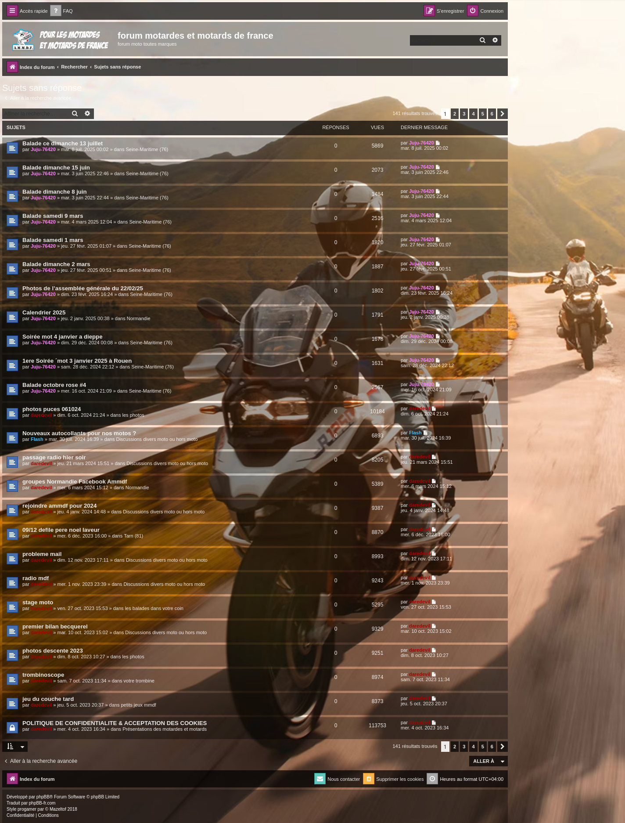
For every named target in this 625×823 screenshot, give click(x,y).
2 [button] (454, 113)
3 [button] (464, 113)
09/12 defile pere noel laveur (61, 530)
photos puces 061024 (51, 409)
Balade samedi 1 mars (52, 240)
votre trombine (139, 680)
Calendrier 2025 (43, 312)
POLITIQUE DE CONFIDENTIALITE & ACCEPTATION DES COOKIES (114, 723)
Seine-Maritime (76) (147, 149)
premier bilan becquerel (55, 626)
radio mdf (35, 578)
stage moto (37, 602)
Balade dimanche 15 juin (56, 167)
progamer (27, 809)
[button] (502, 113)
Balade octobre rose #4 (54, 385)
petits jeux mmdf (138, 704)
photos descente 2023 (52, 650)
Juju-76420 (43, 149)
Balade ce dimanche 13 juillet (62, 143)
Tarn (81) (133, 535)
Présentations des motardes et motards (164, 729)
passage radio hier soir (54, 457)
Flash (37, 439)
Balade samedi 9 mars (52, 216)
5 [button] (482, 113)
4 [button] (473, 113)
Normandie (139, 318)
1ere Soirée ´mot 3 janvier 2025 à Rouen (77, 360)
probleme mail (41, 554)
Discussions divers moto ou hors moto (157, 439)
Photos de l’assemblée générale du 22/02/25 (82, 288)
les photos (133, 415)
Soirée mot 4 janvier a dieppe (62, 336)
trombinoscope (43, 674)
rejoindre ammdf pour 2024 (59, 505)
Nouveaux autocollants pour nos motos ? (79, 433)
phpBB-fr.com (42, 803)
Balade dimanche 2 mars (56, 264)
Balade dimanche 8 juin (54, 191)
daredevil (41, 415)
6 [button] (492, 113)
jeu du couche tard (48, 699)
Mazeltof (58, 809)
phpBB (43, 796)
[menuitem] (61, 11)
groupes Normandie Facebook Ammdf (74, 481)
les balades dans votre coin (154, 608)
